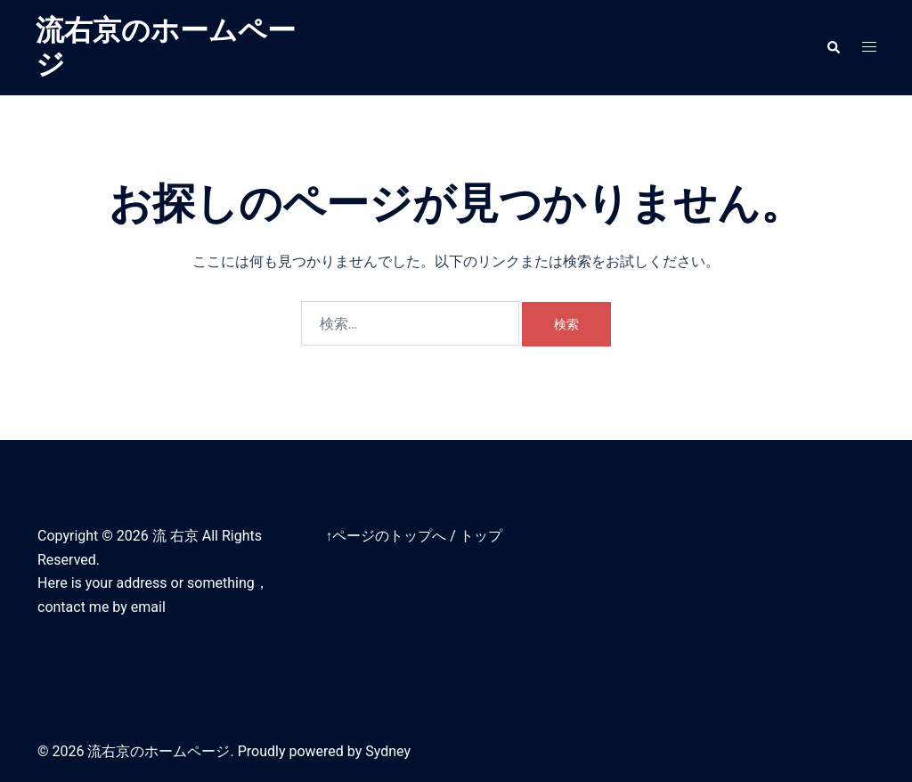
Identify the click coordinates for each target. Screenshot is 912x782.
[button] (833, 47)
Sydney (388, 751)
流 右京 (175, 535)
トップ (481, 535)
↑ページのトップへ (385, 535)
